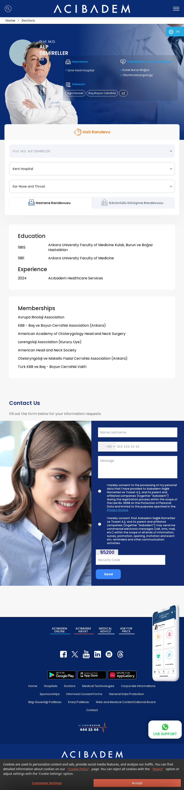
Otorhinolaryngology (138, 75)
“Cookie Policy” (78, 769)
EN (178, 31)
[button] (107, 446)
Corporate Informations (138, 686)
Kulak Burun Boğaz (136, 70)
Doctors (69, 686)
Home (32, 686)
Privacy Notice (117, 510)
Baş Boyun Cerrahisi (102, 93)
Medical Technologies (98, 686)
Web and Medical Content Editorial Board (126, 702)
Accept (137, 783)
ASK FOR (126, 630)
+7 (123, 93)
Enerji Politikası (78, 702)
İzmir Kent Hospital (81, 70)
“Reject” (157, 769)
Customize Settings (47, 783)
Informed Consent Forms (84, 694)
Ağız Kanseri (75, 93)
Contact (92, 710)
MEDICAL (105, 630)
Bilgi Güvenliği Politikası (44, 702)
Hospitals (50, 686)
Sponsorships (50, 694)
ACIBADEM (59, 630)
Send (108, 574)
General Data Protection (126, 694)
